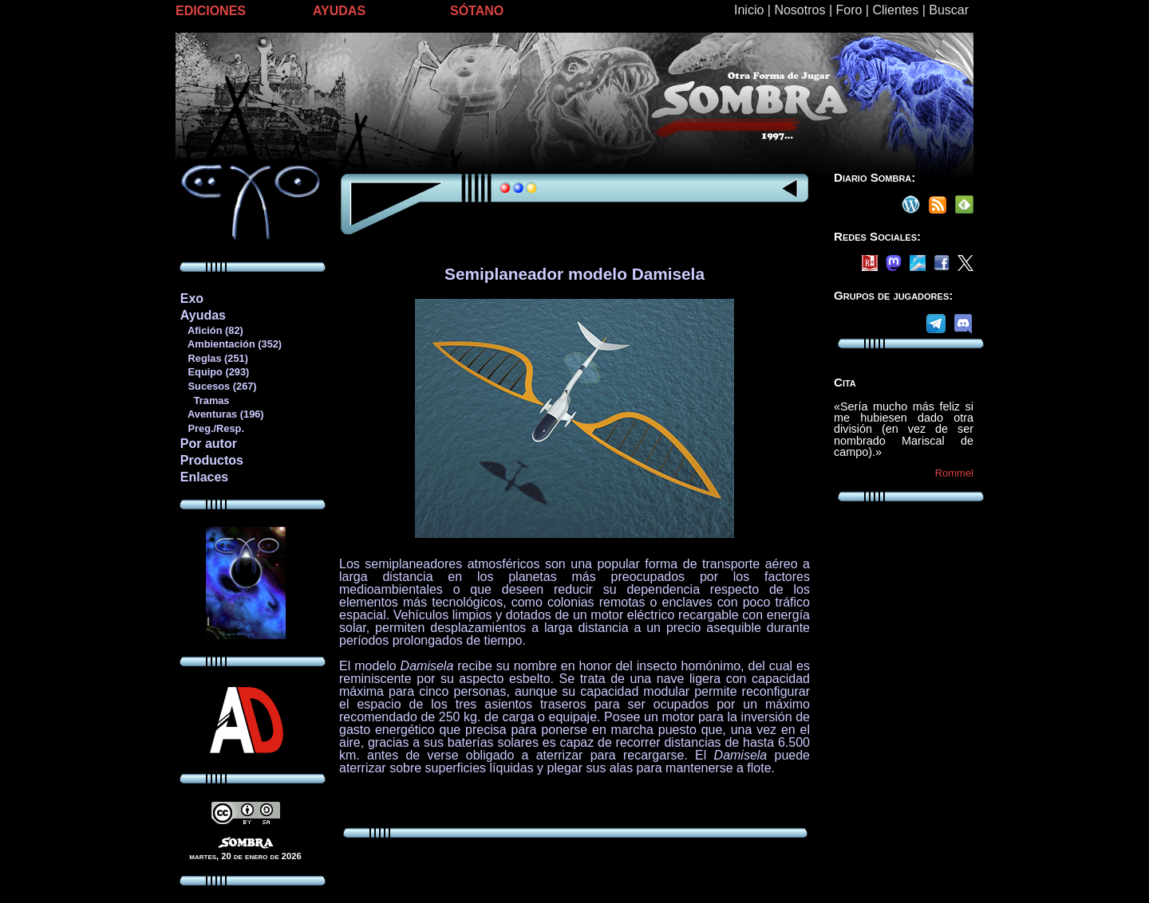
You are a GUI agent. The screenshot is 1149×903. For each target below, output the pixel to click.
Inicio (749, 10)
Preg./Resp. (212, 428)
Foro (848, 10)
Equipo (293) (214, 372)
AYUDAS (339, 11)
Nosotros (799, 10)
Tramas (205, 400)
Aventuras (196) (222, 414)
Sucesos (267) (218, 386)
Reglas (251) (214, 358)
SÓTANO (476, 11)
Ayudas (203, 315)
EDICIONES (211, 11)
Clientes (895, 10)
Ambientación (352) (231, 344)
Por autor (208, 443)
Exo (191, 298)
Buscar (949, 10)
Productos (211, 460)
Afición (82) (211, 330)
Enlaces (204, 477)
